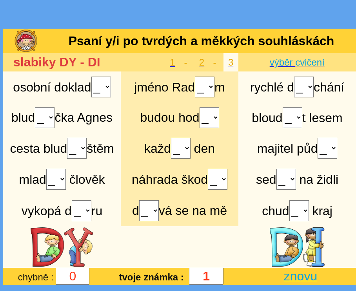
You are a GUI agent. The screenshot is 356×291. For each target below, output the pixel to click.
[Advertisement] (178, 15)
